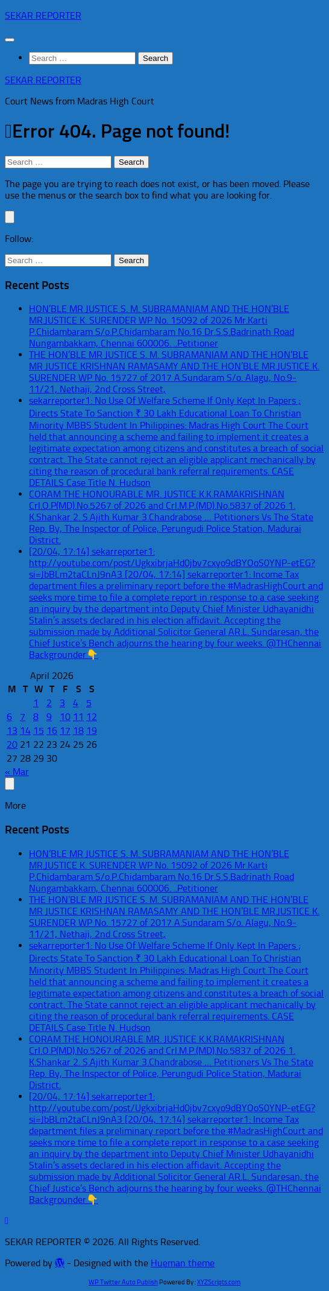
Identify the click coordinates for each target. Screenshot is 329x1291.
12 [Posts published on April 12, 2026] (91, 716)
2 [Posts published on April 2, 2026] (49, 703)
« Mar (17, 771)
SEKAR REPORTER (43, 15)
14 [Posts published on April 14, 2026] (25, 730)
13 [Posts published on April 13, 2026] (12, 730)
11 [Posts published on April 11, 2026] (78, 716)
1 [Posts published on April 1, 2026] (36, 703)
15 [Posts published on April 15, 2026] (38, 730)
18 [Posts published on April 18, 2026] (78, 730)
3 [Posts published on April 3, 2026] (62, 703)
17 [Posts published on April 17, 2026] (65, 730)
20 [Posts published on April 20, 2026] (12, 744)
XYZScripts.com (218, 1282)
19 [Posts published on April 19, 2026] (91, 730)
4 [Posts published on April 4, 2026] (75, 703)
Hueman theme (183, 1263)
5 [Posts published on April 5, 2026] (89, 703)
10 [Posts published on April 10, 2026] (65, 716)
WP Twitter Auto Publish (123, 1282)
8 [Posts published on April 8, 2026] (36, 716)
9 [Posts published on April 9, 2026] (49, 716)
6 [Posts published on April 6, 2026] (9, 716)
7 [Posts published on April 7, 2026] (22, 716)
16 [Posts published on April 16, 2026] (51, 730)
